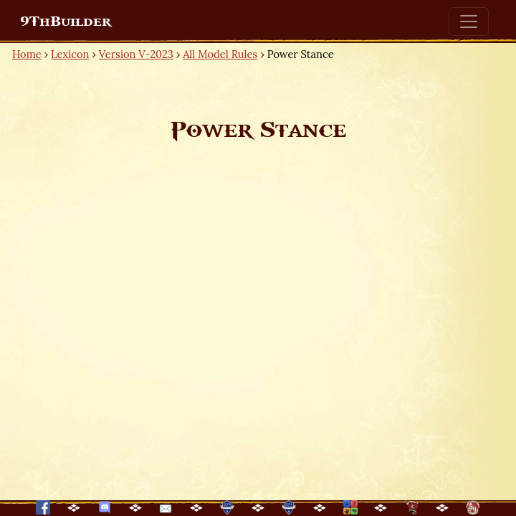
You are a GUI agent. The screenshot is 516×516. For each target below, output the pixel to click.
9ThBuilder (65, 21)
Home (27, 54)
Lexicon (70, 54)
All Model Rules (220, 54)
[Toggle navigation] (469, 21)
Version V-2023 (136, 54)
